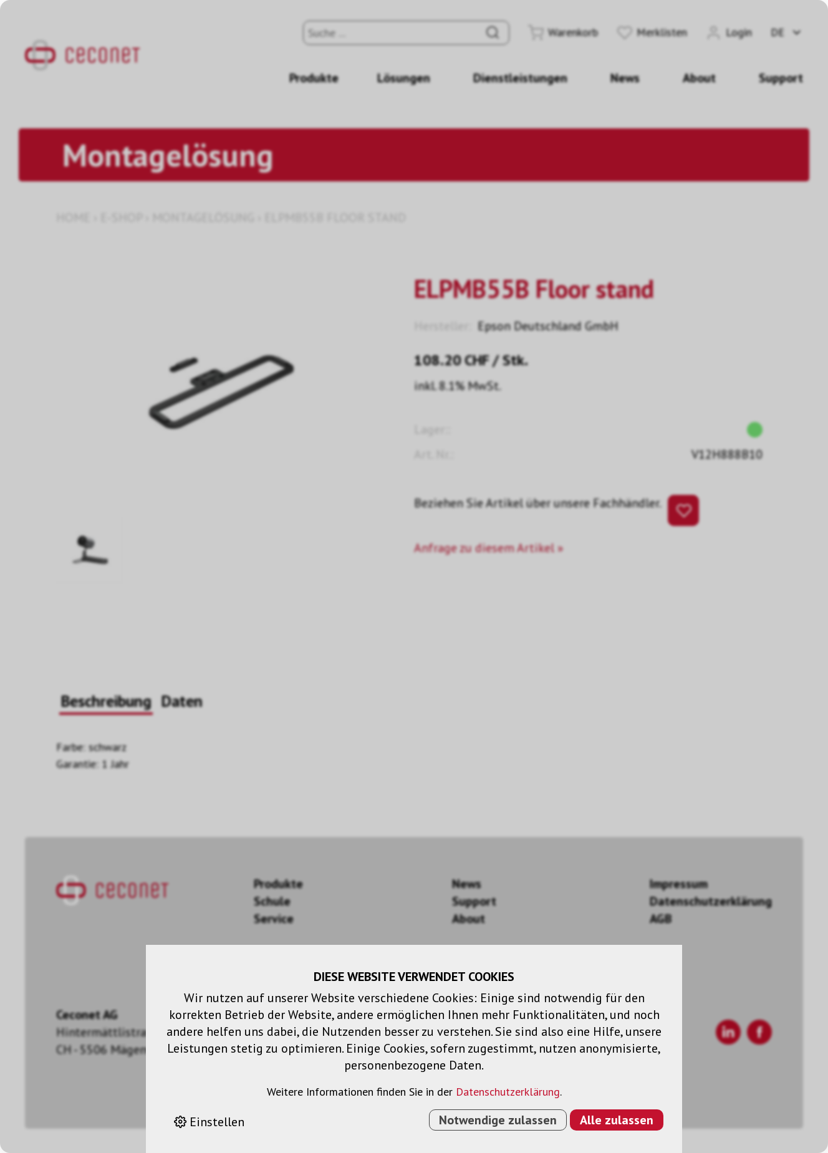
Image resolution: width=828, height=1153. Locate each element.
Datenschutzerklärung (508, 1091)
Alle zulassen (616, 1120)
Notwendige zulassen (498, 1120)
